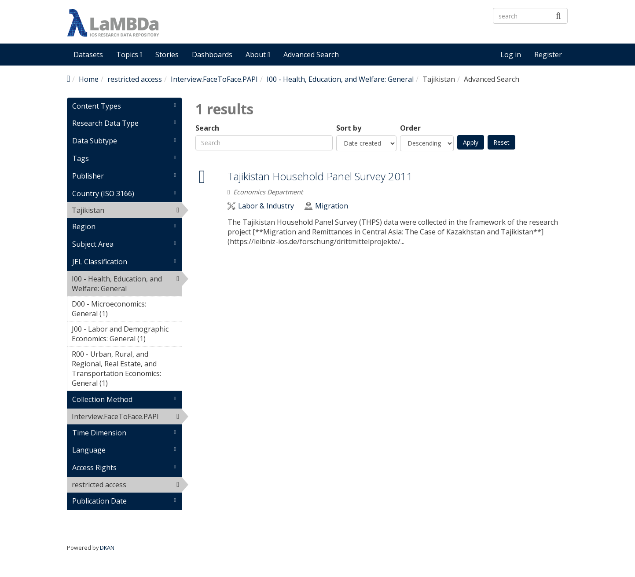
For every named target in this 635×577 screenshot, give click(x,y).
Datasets (88, 54)
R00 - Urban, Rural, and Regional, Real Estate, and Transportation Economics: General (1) (127, 370)
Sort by (348, 128)
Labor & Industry (266, 206)
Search (207, 128)
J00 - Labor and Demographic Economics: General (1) (127, 335)
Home (89, 79)
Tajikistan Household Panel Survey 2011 (320, 176)
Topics (129, 54)
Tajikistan (127, 211)
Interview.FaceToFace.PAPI (214, 79)
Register (548, 54)
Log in (510, 54)
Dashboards (212, 54)
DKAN (107, 547)
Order (410, 128)
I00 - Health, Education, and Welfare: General (340, 79)
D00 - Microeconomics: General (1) (127, 310)
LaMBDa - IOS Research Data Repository (298, 30)
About (258, 54)
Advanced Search (311, 54)
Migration (331, 206)
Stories (167, 54)
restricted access (134, 79)
